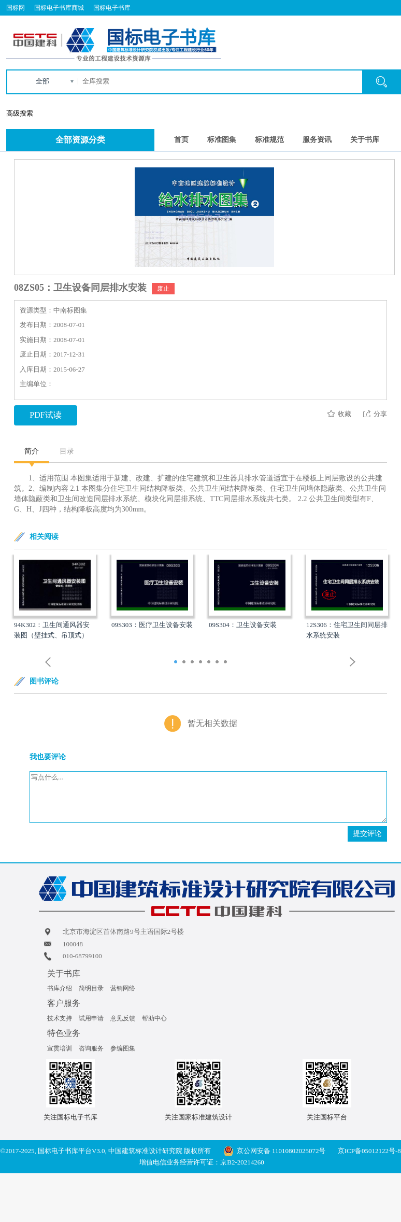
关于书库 (364, 140)
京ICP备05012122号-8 (369, 1151)
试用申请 (91, 1018)
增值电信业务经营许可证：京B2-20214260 (201, 1162)
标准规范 (269, 140)
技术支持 (59, 1018)
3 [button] (193, 662)
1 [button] (177, 662)
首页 (181, 140)
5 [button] (210, 662)
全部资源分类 (80, 139)
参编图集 (122, 1048)
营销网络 (122, 988)
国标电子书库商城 (59, 7)
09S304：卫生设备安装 (243, 625)
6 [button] (218, 662)
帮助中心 (154, 1018)
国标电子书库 (112, 7)
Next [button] (353, 662)
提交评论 (367, 833)
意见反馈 (122, 1018)
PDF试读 (45, 414)
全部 (42, 81)
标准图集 (221, 140)
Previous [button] (48, 662)
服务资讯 (317, 140)
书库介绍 (59, 988)
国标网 (15, 7)
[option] (55, 598)
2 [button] (185, 662)
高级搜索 (19, 113)
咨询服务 (91, 1048)
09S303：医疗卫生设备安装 (152, 625)
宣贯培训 (59, 1048)
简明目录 (91, 988)
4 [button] (202, 662)
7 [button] (227, 662)
